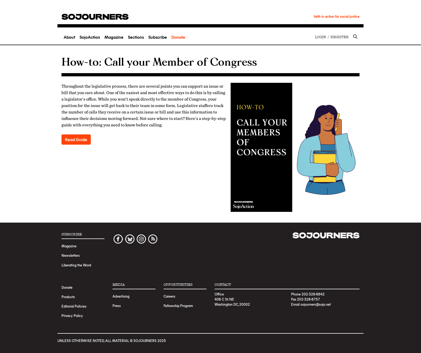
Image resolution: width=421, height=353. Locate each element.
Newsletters (70, 255)
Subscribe (157, 37)
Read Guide (76, 139)
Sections (136, 37)
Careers (169, 296)
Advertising (120, 296)
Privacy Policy (72, 315)
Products (68, 296)
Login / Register (332, 37)
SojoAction (89, 37)
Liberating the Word (76, 265)
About (69, 37)
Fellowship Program (178, 305)
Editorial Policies (73, 306)
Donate (178, 37)
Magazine (114, 37)
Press (116, 305)
